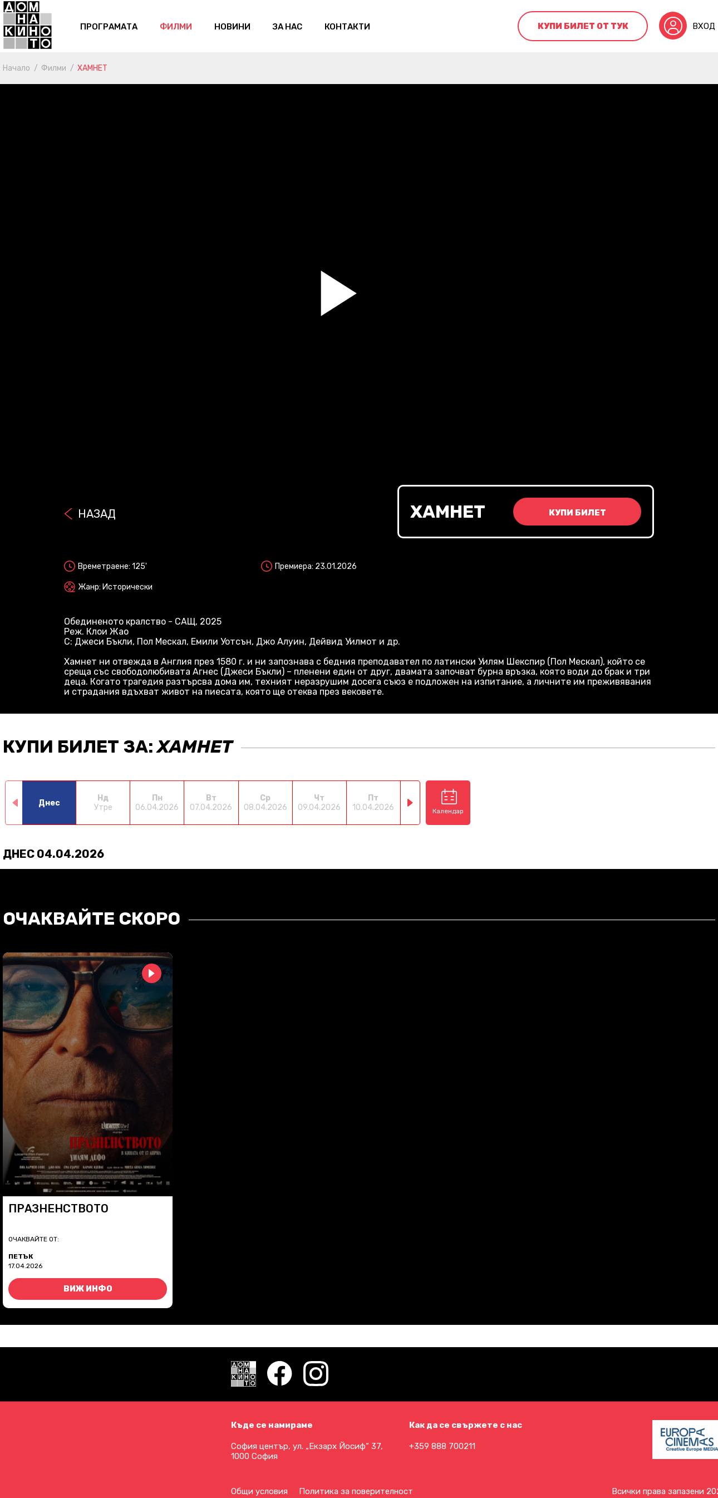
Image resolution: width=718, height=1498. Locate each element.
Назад (97, 513)
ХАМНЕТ (92, 68)
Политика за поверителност (356, 1491)
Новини (232, 27)
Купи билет (577, 513)
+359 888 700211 (442, 1446)
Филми (176, 27)
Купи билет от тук (583, 26)
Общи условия (259, 1491)
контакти (347, 27)
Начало (16, 68)
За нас (287, 27)
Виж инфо (87, 1289)
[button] (410, 802)
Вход (703, 26)
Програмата (108, 27)
